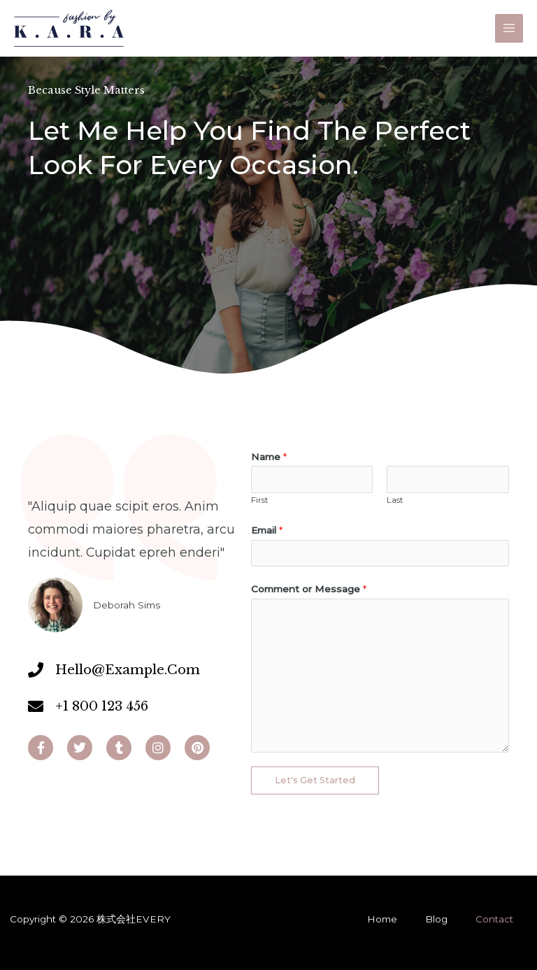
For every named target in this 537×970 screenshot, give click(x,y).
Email (266, 530)
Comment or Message (308, 588)
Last (395, 500)
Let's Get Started (315, 780)
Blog (436, 919)
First (259, 500)
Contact (494, 919)
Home (382, 919)
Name (269, 456)
